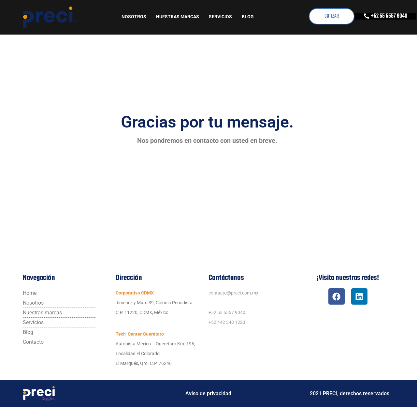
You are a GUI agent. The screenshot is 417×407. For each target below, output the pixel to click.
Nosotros (134, 16)
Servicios (220, 16)
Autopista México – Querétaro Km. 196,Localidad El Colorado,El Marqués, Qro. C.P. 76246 (155, 353)
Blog (248, 16)
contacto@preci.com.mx (233, 292)
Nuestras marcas (177, 16)
